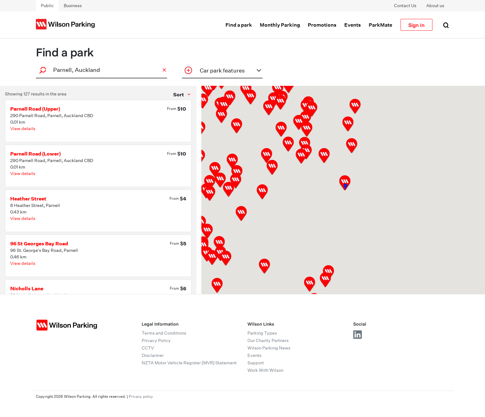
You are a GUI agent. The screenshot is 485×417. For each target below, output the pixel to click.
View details (22, 128)
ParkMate (380, 25)
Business (73, 5)
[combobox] (100, 70)
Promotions (322, 25)
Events (352, 25)
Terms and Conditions (164, 333)
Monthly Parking (280, 25)
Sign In (416, 24)
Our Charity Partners (268, 340)
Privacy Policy (156, 340)
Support (255, 362)
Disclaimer (153, 355)
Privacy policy (141, 396)
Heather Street (28, 198)
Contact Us (405, 5)
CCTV (148, 347)
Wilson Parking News (268, 347)
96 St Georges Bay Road (39, 243)
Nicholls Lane (26, 288)
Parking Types (262, 333)
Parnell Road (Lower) (35, 154)
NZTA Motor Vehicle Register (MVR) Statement (189, 362)
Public (47, 5)
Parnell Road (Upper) (35, 109)
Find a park (238, 25)
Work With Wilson (265, 370)
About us (435, 5)
